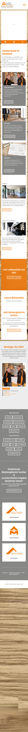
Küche (13, 444)
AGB (23, 572)
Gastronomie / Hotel (14, 453)
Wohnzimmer (10, 449)
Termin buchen (6, 395)
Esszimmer (6, 444)
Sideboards (21, 426)
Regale (13, 426)
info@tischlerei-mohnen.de (9, 393)
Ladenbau (18, 449)
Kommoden (6, 426)
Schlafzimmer (21, 444)
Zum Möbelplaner (9, 170)
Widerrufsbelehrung (14, 574)
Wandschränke (14, 431)
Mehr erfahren (8, 102)
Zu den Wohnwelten (9, 136)
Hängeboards (8, 422)
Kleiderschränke (19, 422)
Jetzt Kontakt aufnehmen (14, 277)
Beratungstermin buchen (14, 330)
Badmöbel (8, 417)
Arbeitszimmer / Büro (9, 440)
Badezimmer (20, 440)
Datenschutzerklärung (14, 572)
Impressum (4, 572)
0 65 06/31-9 (6, 392)
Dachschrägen (17, 417)
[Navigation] (24, 5)
